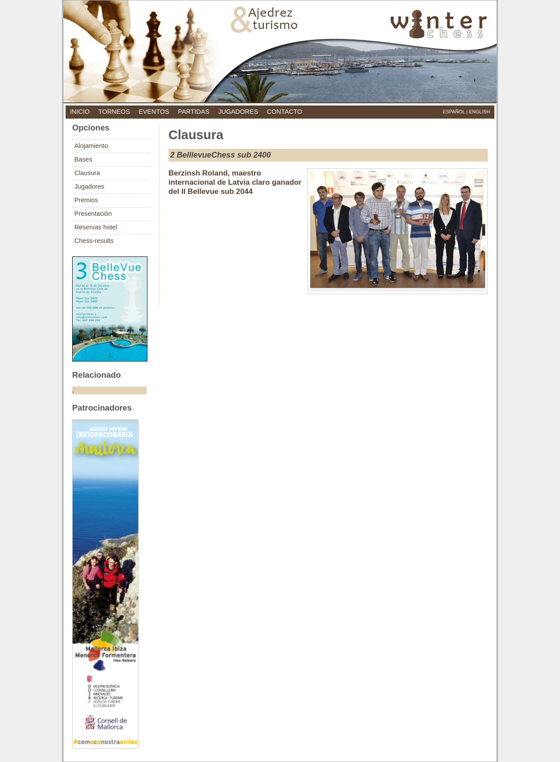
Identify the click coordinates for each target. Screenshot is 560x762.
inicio (80, 111)
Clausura (87, 172)
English (479, 111)
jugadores (238, 111)
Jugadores (89, 186)
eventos (154, 111)
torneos (114, 111)
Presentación (93, 213)
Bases (83, 159)
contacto (284, 111)
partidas (194, 111)
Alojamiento (91, 145)
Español (454, 111)
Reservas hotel (95, 227)
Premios (86, 200)
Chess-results (94, 240)
